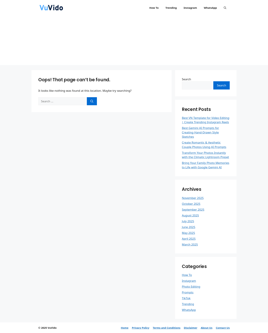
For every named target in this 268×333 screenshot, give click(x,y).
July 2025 (188, 221)
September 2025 (193, 210)
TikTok (186, 298)
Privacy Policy (140, 327)
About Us (206, 327)
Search (186, 79)
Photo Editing (191, 287)
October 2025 (191, 204)
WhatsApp (210, 7)
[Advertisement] (134, 41)
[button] (225, 8)
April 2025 (189, 239)
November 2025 (193, 198)
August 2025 (190, 215)
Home (124, 327)
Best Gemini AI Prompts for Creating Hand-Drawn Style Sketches (200, 132)
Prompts (187, 292)
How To (154, 7)
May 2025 (188, 233)
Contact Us (223, 327)
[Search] (92, 101)
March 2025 (190, 244)
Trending (171, 7)
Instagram (190, 7)
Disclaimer (190, 327)
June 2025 (188, 227)
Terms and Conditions (166, 327)
